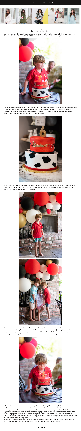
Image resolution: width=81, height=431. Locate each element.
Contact (52, 2)
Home (26, 2)
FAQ (43, 2)
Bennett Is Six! (41, 31)
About (35, 2)
